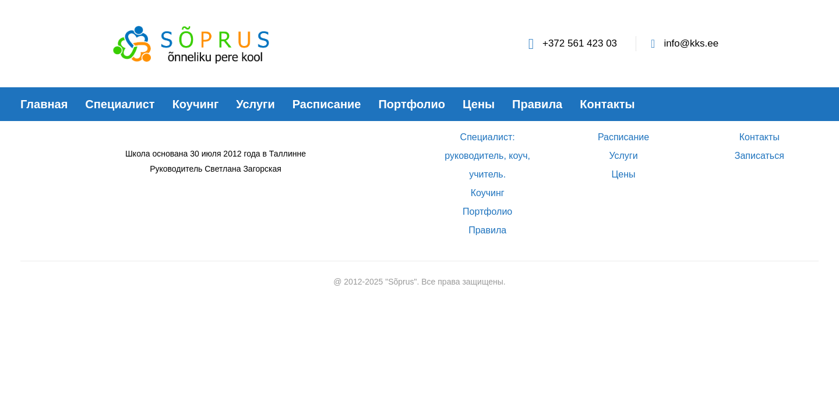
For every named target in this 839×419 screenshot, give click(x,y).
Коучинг (488, 193)
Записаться (759, 156)
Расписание (623, 137)
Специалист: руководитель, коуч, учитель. (487, 155)
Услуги (623, 156)
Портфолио (487, 211)
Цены (623, 174)
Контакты (759, 137)
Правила (487, 230)
